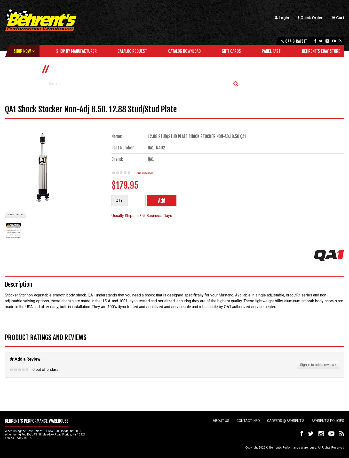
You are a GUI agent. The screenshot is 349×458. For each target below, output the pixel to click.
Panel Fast (271, 51)
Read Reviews (144, 173)
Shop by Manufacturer (76, 51)
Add (161, 200)
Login (282, 18)
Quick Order (310, 18)
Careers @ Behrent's (285, 421)
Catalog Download (184, 51)
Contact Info (248, 421)
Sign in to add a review (318, 365)
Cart (338, 18)
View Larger (15, 214)
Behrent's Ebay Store (321, 51)
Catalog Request (132, 51)
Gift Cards (231, 51)
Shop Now (22, 51)
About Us (221, 421)
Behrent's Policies (328, 421)
